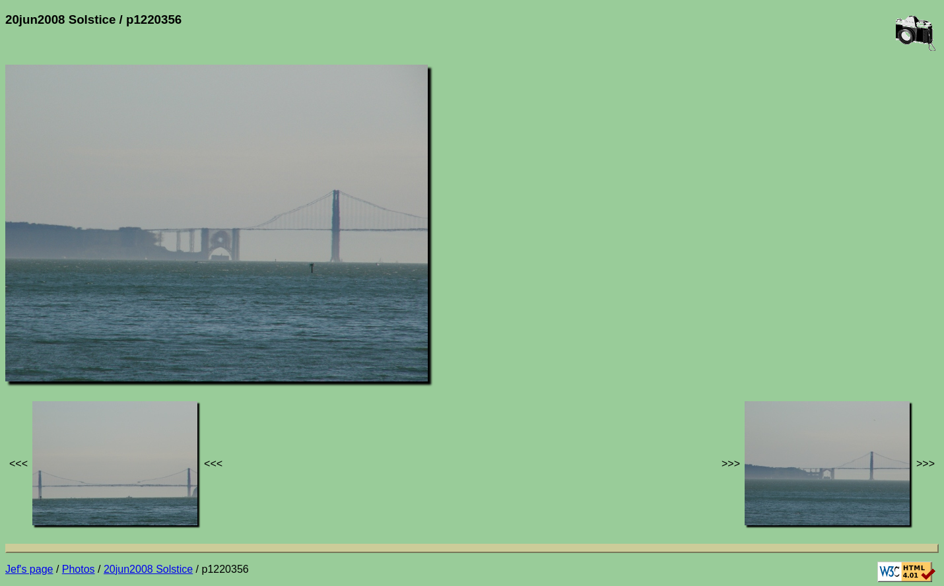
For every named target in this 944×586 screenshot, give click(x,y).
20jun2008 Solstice (148, 569)
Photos (78, 569)
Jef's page (29, 569)
